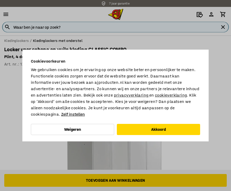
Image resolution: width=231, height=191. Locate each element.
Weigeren (72, 129)
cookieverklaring (171, 95)
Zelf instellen (73, 114)
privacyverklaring (131, 95)
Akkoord (158, 129)
